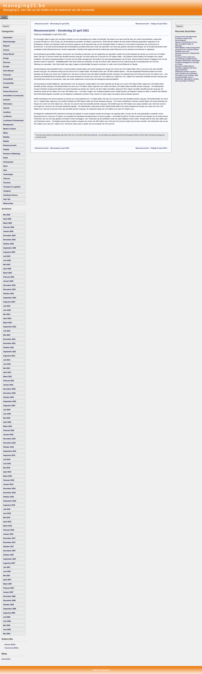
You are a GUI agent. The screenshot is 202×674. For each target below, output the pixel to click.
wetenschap (8, 203)
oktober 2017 (8, 546)
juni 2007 (7, 571)
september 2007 (9, 559)
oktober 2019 (8, 447)
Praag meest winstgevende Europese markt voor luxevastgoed (186, 38)
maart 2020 (7, 426)
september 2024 (9, 298)
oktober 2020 (8, 397)
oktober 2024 (8, 293)
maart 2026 (7, 223)
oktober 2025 (8, 244)
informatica (7, 104)
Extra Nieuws (8, 71)
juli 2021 (6, 360)
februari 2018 (8, 530)
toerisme (7, 183)
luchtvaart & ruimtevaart (13, 120)
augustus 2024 (9, 302)
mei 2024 (6, 314)
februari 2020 (8, 430)
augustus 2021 (9, 356)
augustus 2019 (9, 455)
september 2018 (9, 501)
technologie (8, 174)
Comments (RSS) (11, 648)
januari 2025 (8, 281)
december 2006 (9, 596)
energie (6, 66)
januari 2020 (8, 434)
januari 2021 (8, 385)
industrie (6, 100)
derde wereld (8, 54)
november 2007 (9, 551)
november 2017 (9, 542)
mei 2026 (6, 215)
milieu (5, 133)
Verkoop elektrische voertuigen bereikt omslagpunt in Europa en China (187, 62)
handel (6, 87)
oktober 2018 (8, 497)
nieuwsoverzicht (9, 145)
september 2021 (9, 352)
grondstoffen (8, 83)
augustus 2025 (9, 252)
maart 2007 (7, 584)
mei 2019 (6, 468)
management (8, 124)
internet (6, 108)
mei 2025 (6, 264)
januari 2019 (8, 484)
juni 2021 (7, 364)
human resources (10, 91)
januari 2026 (8, 231)
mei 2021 (6, 368)
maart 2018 (7, 526)
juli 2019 (6, 459)
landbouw (7, 116)
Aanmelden (6, 659)
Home (4, 17)
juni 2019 (7, 463)
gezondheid (8, 79)
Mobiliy (6, 141)
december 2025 (9, 235)
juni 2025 (7, 260)
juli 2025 (6, 256)
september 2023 (9, 327)
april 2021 (7, 372)
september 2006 (9, 609)
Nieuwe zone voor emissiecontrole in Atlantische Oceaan (187, 53)
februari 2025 (8, 277)
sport (5, 166)
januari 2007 (8, 592)
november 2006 (9, 600)
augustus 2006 (9, 613)
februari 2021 (8, 381)
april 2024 (7, 318)
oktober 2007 (8, 555)
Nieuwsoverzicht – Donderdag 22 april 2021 (61, 30)
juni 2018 (7, 513)
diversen (6, 62)
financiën (7, 75)
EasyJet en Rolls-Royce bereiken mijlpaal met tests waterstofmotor (186, 68)
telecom (6, 178)
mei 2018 (6, 517)
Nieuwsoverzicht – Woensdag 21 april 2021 (52, 24)
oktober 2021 (8, 347)
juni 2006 (7, 621)
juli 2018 (6, 509)
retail (5, 158)
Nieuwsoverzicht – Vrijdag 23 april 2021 (151, 24)
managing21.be (24, 5)
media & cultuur (9, 129)
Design (6, 58)
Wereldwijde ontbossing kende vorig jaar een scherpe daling (187, 48)
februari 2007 (8, 588)
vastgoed (7, 191)
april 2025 (7, 269)
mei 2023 (6, 335)
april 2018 (7, 522)
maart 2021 (7, 376)
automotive (7, 37)
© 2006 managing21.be (101, 670)
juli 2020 (6, 410)
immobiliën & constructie (13, 95)
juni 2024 (7, 310)
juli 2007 (6, 567)
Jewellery (7, 112)
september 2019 (9, 451)
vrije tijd (6, 199)
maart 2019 (7, 476)
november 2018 (9, 493)
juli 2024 (6, 306)
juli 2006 (6, 617)
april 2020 (7, 422)
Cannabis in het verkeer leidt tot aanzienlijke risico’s (186, 76)
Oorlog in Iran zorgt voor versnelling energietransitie (186, 58)
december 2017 (9, 538)
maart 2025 (7, 273)
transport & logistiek (11, 187)
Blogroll (6, 46)
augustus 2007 (9, 563)
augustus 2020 (9, 405)
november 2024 (9, 289)
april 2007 (7, 580)
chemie (6, 50)
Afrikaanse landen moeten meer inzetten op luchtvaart (186, 72)
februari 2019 (8, 480)
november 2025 (9, 240)
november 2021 (9, 343)
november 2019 (9, 443)
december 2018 (9, 488)
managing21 (47, 34)
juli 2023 (6, 331)
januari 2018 (8, 534)
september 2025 (9, 248)
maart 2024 (7, 322)
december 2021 (9, 339)
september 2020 (9, 401)
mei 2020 (6, 418)
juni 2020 (7, 414)
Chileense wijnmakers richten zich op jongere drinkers (187, 80)
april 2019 (7, 472)
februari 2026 (8, 227)
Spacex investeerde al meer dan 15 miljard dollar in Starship (186, 44)
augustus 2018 (9, 505)
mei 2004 (6, 634)
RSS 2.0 (138, 135)
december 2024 (9, 285)
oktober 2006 (8, 604)
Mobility (6, 137)
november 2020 (9, 393)
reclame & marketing (11, 154)
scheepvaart (8, 162)
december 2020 (9, 389)
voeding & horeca (10, 195)
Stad (5, 170)
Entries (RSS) (10, 644)
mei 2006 (6, 625)
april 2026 (7, 219)
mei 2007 (6, 575)
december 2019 (9, 439)
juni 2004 (7, 629)
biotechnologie (9, 42)
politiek (6, 149)
